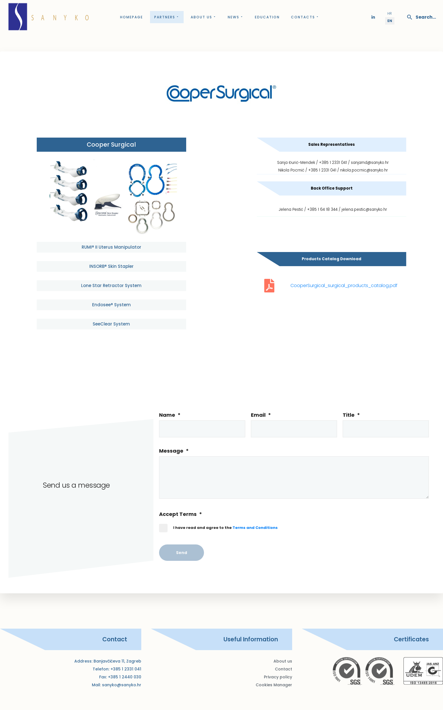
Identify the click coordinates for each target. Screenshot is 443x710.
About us (203, 17)
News (236, 17)
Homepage (131, 17)
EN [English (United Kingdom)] (389, 20)
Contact (283, 669)
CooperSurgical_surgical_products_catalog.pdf (344, 285)
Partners (166, 17)
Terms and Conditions (255, 527)
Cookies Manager (274, 685)
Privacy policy (278, 677)
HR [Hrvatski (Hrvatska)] (389, 13)
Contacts (305, 17)
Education (267, 17)
